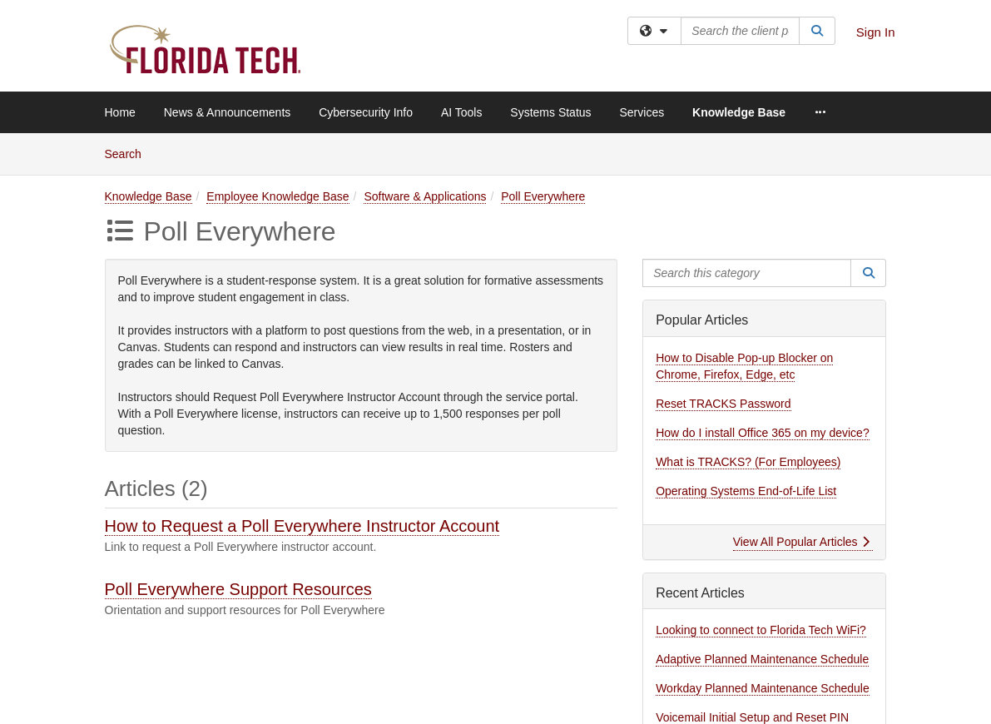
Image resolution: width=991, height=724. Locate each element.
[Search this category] (746, 273)
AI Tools (462, 112)
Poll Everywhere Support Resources (238, 589)
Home (120, 112)
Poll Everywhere (543, 196)
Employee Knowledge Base (277, 196)
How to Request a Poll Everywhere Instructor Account (302, 526)
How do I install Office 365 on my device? (763, 432)
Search (129, 153)
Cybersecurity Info (366, 112)
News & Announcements (227, 112)
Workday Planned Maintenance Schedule (763, 688)
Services (641, 112)
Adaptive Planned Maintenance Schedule (762, 659)
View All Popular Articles (801, 541)
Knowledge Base (738, 112)
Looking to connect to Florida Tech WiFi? (761, 630)
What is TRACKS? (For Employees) (748, 462)
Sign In (875, 32)
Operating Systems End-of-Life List (746, 491)
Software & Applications (425, 196)
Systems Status (550, 112)
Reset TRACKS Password (723, 403)
